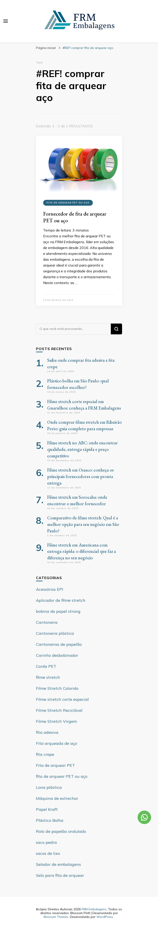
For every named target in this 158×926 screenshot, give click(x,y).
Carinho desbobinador (57, 655)
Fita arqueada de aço (56, 743)
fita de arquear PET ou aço (68, 202)
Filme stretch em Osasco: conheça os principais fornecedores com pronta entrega (80, 476)
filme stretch (48, 677)
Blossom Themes (56, 917)
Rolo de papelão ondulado (61, 831)
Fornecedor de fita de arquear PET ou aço (74, 217)
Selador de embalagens (58, 864)
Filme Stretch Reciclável (59, 710)
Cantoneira (47, 622)
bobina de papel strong (58, 611)
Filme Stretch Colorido (57, 688)
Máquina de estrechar (57, 798)
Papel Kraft (47, 809)
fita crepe (45, 754)
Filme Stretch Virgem (56, 721)
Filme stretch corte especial (62, 699)
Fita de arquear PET (55, 765)
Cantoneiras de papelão (59, 644)
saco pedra (46, 842)
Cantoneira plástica (55, 633)
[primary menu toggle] (5, 21)
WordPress (104, 917)
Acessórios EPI (49, 589)
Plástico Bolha (49, 820)
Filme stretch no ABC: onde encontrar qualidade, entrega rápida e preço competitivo (82, 449)
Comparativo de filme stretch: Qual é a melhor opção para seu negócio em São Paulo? (83, 524)
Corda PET (46, 666)
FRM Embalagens (94, 909)
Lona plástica (49, 787)
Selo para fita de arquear (60, 875)
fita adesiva (47, 732)
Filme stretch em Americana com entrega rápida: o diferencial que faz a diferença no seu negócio (81, 551)
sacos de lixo (48, 853)
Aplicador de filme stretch (60, 600)
